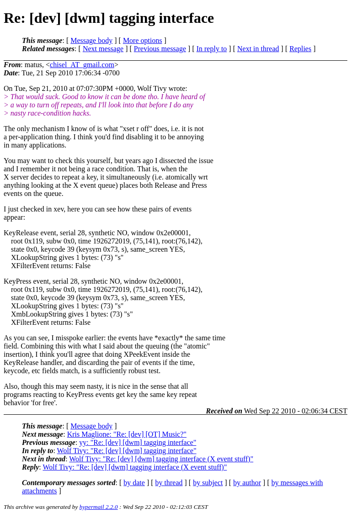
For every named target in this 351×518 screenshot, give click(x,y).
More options (142, 40)
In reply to (212, 49)
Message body (91, 40)
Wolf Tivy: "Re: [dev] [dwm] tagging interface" (127, 451)
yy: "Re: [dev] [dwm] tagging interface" (137, 442)
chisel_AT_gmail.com (82, 65)
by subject (208, 482)
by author (247, 482)
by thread (169, 482)
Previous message (160, 49)
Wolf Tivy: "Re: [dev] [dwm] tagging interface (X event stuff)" (161, 459)
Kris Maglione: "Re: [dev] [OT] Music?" (126, 434)
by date (134, 482)
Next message (103, 49)
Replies (300, 49)
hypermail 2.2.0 (99, 506)
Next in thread (258, 49)
